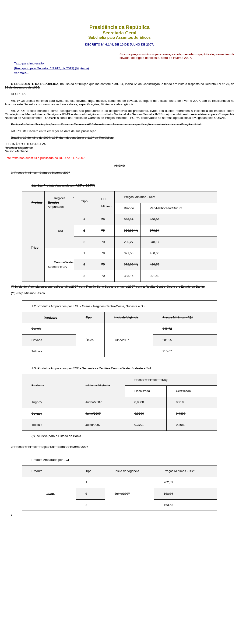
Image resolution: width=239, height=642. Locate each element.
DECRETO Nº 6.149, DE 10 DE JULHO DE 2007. (119, 44)
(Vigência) (82, 68)
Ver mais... (21, 73)
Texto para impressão (29, 63)
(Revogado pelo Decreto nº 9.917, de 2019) (44, 68)
